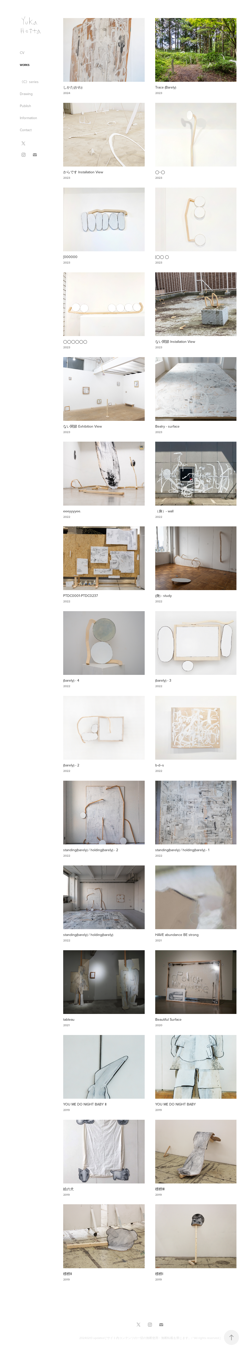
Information (28, 117)
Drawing (26, 93)
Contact (26, 129)
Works (25, 65)
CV (22, 52)
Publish (25, 105)
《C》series (29, 81)
